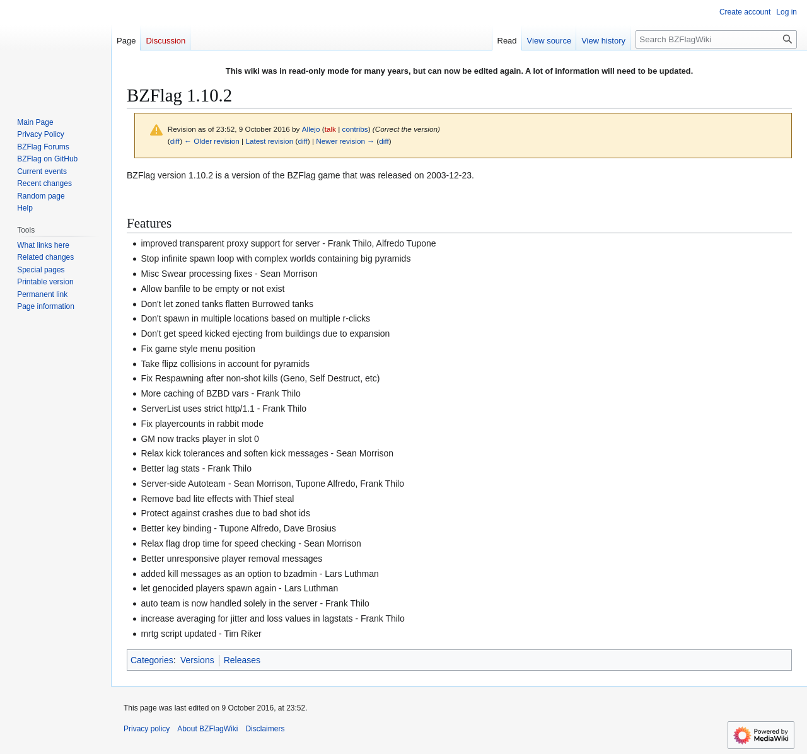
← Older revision (212, 141)
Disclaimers (264, 728)
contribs (355, 129)
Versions (197, 660)
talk (330, 129)
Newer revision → (345, 141)
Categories (152, 660)
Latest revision (269, 141)
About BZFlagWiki (207, 728)
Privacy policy (147, 728)
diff (175, 141)
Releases (242, 660)
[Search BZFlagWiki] (716, 39)
